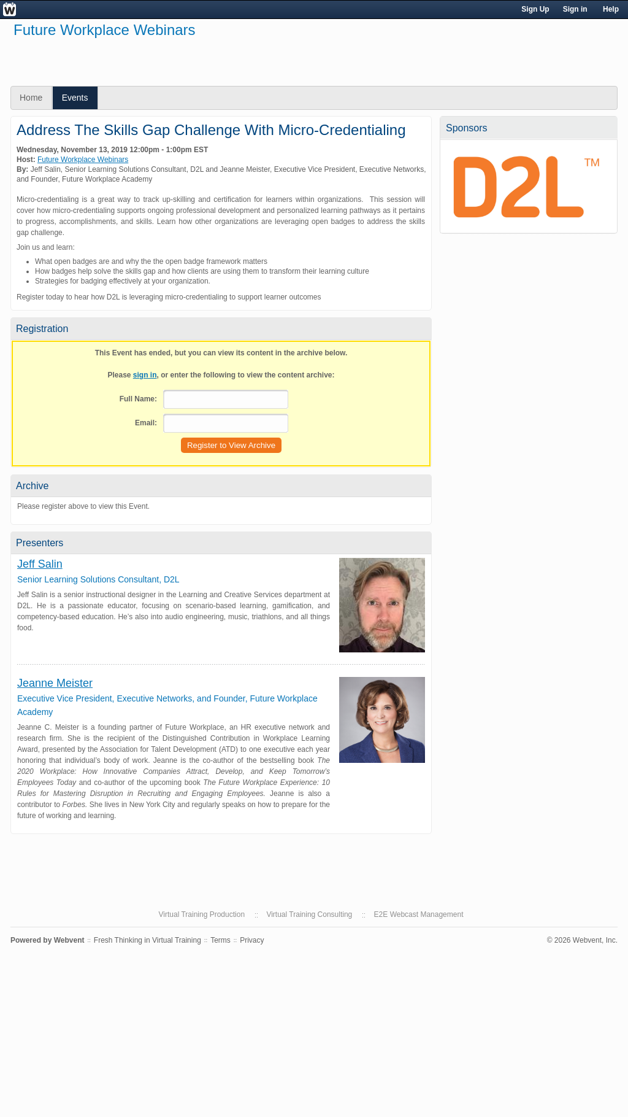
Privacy (252, 940)
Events (75, 97)
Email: (146, 423)
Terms (220, 940)
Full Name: (138, 399)
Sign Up (535, 9)
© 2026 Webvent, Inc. (582, 940)
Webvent (69, 940)
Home (31, 97)
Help (611, 9)
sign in (145, 375)
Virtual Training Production (202, 914)
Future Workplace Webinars (82, 159)
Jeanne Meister (55, 683)
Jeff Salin (40, 564)
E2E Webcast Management (419, 914)
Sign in (575, 9)
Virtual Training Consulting (309, 914)
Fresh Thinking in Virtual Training (147, 940)
